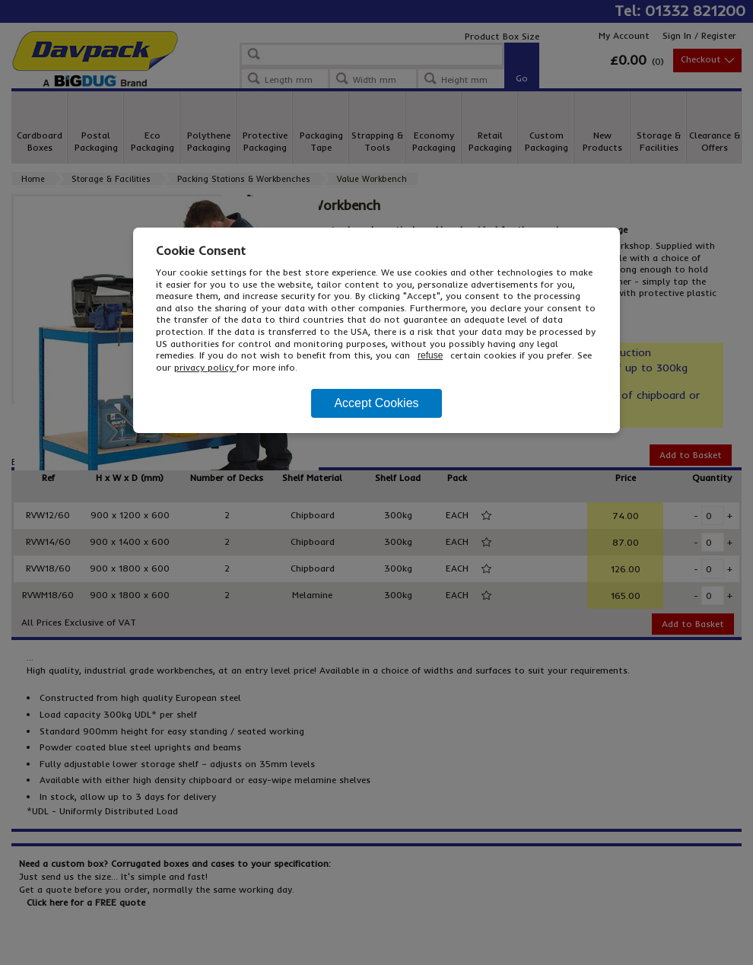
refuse (430, 355)
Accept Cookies (376, 403)
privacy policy (205, 367)
